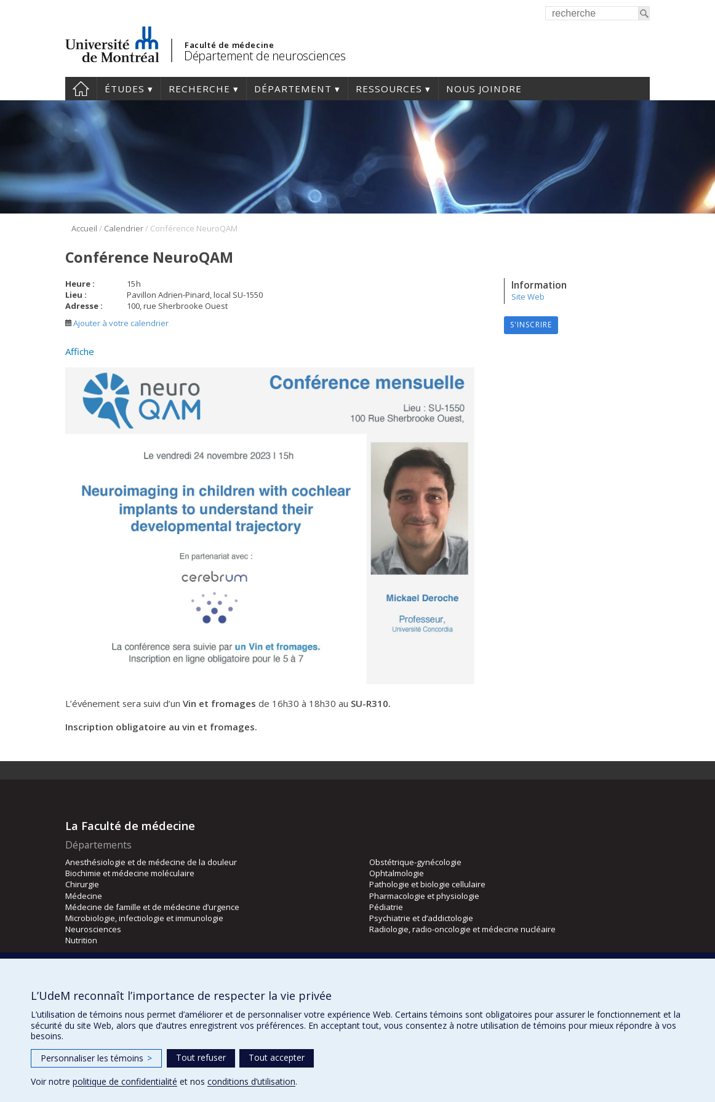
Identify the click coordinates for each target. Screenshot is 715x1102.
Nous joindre (484, 88)
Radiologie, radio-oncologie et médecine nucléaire (462, 929)
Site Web (528, 296)
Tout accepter (277, 1057)
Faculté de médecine (229, 44)
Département (293, 88)
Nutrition (81, 940)
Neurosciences (93, 929)
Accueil (81, 88)
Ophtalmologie (396, 873)
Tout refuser (201, 1057)
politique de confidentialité (125, 1081)
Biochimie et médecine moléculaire (129, 873)
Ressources (389, 88)
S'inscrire (531, 324)
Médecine (83, 895)
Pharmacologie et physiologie (424, 895)
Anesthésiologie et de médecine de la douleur (151, 862)
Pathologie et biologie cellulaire (427, 884)
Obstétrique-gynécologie (415, 862)
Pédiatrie (386, 906)
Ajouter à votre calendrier (117, 323)
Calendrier (123, 228)
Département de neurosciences (264, 55)
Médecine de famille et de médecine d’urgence (152, 906)
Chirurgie (82, 884)
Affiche (79, 351)
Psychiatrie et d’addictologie (421, 918)
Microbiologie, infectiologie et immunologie (144, 918)
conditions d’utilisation (251, 1081)
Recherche (199, 88)
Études (125, 88)
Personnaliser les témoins (96, 1058)
